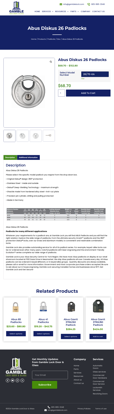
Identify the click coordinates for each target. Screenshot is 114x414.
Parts (75, 11)
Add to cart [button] (98, 336)
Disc (59, 39)
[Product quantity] (61, 93)
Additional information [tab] (28, 157)
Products (42, 39)
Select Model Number (67, 73)
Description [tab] (10, 157)
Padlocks (51, 39)
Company (85, 11)
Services (47, 11)
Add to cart (88, 93)
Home (37, 11)
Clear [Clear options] (82, 78)
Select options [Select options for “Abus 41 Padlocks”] (43, 333)
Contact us (98, 11)
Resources (62, 11)
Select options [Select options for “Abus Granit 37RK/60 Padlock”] (70, 336)
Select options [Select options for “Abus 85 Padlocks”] (16, 333)
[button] (51, 62)
